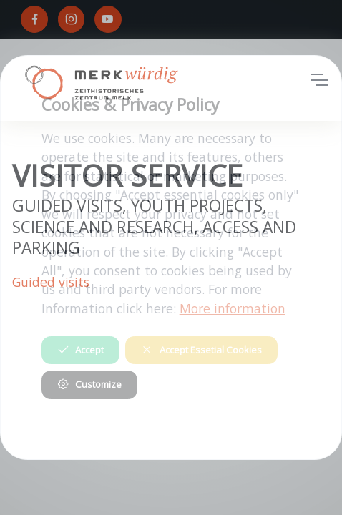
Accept (80, 349)
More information (232, 308)
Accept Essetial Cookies (201, 349)
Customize (89, 384)
